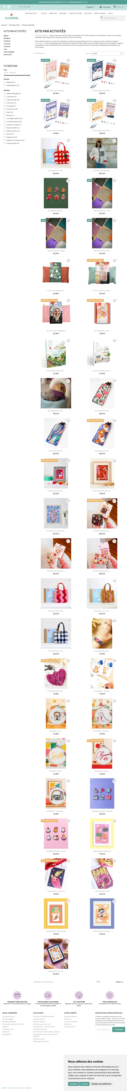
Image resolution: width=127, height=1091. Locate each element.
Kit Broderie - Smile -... (56, 771)
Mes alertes (68, 1024)
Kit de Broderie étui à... (102, 411)
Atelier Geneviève (14, 94)
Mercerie (53, 13)
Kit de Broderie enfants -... (56, 491)
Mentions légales (7, 1019)
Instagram (9, 7)
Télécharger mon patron (41, 1042)
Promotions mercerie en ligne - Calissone (46, 1032)
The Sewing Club (69, 1027)
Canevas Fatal (13, 100)
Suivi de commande (70, 1016)
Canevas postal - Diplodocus (102, 851)
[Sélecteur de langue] (90, 7)
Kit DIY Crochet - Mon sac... (102, 291)
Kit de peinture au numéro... (56, 91)
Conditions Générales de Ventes (43, 1016)
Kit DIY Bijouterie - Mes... (102, 331)
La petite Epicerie (14, 122)
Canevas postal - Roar (102, 891)
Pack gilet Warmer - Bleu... (102, 251)
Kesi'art (10, 115)
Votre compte (70, 1013)
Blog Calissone (7, 1034)
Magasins (5, 1027)
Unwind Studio (13, 143)
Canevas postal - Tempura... (102, 931)
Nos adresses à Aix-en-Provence (13, 1024)
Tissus (44, 13)
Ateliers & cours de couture (42, 1024)
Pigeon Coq (12, 137)
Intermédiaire (13, 85)
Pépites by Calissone (16, 140)
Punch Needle (9, 52)
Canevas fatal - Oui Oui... (56, 971)
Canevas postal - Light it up (56, 891)
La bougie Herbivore (15, 118)
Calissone (12, 97)
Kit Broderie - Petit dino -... (102, 731)
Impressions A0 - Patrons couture (44, 1027)
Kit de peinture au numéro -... (56, 371)
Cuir (5, 49)
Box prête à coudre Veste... (102, 171)
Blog (110, 13)
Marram (10, 134)
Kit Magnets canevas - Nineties (102, 811)
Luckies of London (14, 125)
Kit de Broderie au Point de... (102, 491)
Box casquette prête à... (56, 411)
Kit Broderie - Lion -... (56, 731)
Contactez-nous (7, 1029)
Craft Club (11, 103)
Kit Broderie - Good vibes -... (56, 811)
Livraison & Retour (39, 1019)
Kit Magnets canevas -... (56, 211)
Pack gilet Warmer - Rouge (56, 251)
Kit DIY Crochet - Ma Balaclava (56, 331)
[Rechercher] (112, 18)
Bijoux (6, 36)
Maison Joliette (13, 128)
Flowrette (11, 106)
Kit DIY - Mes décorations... (56, 291)
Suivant (120, 982)
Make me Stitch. (13, 131)
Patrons (62, 13)
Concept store (75, 13)
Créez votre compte (70, 1022)
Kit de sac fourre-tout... (56, 171)
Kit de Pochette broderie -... (102, 531)
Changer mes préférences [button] (101, 1084)
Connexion (67, 1019)
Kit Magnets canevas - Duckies (56, 851)
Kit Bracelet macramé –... (102, 651)
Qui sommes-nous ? (8, 1016)
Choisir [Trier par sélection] (108, 53)
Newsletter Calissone (9, 1022)
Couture (7, 46)
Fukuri (10, 112)
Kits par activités (15, 31)
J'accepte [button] (73, 1084)
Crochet (7, 44)
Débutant (11, 82)
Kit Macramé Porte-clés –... (56, 691)
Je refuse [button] (84, 1084)
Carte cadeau (100, 13)
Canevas (7, 41)
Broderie (7, 38)
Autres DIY (8, 55)
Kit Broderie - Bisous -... (102, 771)
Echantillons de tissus (40, 1029)
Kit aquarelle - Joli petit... (102, 691)
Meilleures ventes (39, 1039)
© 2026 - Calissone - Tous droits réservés (16, 1088)
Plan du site (6, 1032)
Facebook (5, 7)
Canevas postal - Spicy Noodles (56, 931)
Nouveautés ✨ (31, 13)
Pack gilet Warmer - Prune (102, 211)
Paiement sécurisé (39, 1022)
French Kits (12, 109)
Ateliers (88, 13)
